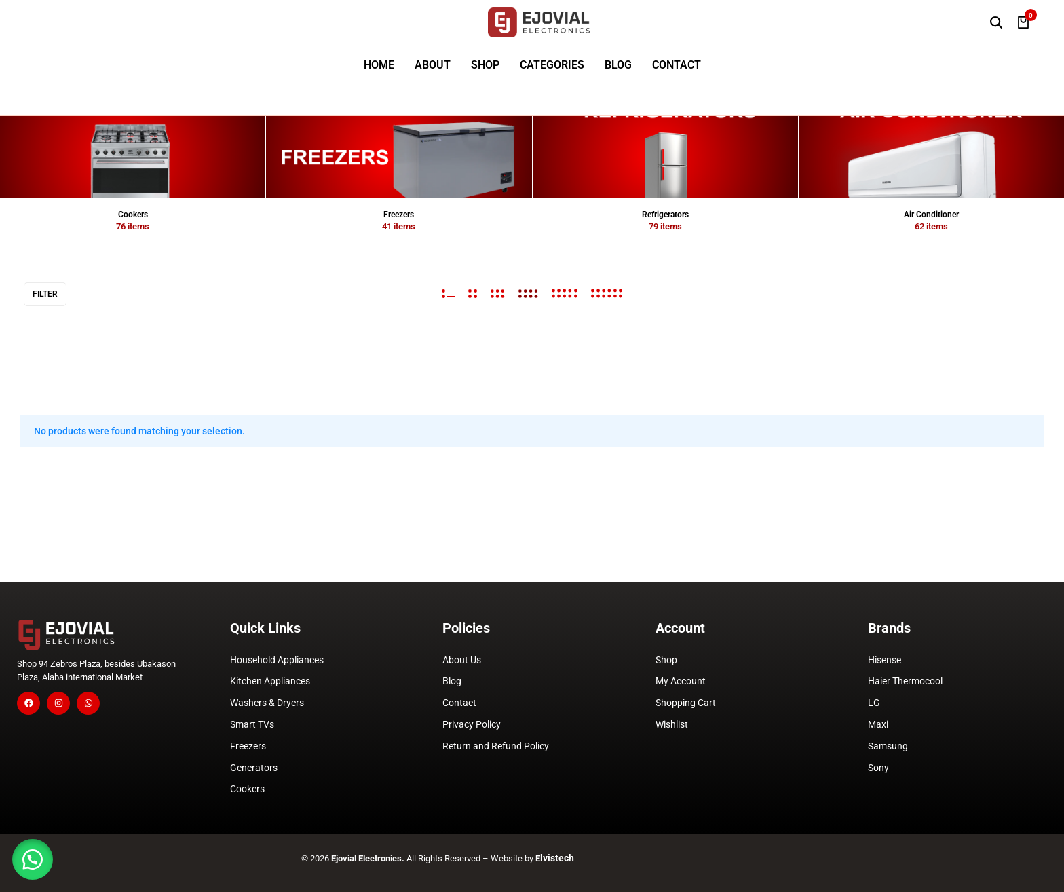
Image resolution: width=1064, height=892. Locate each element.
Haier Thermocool (905, 680)
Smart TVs (252, 724)
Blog (451, 680)
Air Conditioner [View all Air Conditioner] (931, 214)
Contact (459, 702)
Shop (666, 659)
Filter (45, 294)
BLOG (618, 64)
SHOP (485, 64)
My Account (681, 680)
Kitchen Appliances (270, 680)
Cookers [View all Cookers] (133, 214)
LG (874, 702)
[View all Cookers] (132, 157)
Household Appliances (277, 659)
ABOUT (433, 64)
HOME (379, 64)
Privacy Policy (471, 724)
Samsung (888, 746)
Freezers (248, 746)
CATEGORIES (552, 64)
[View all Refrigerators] (665, 157)
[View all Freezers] (398, 157)
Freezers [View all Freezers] (398, 214)
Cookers (247, 788)
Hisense (884, 659)
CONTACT (676, 64)
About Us (461, 659)
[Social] (28, 703)
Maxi (878, 724)
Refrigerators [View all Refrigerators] (665, 214)
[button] (34, 858)
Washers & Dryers (267, 702)
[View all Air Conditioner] (931, 157)
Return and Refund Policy (495, 746)
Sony (878, 767)
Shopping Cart (686, 702)
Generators (254, 767)
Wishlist (672, 724)
